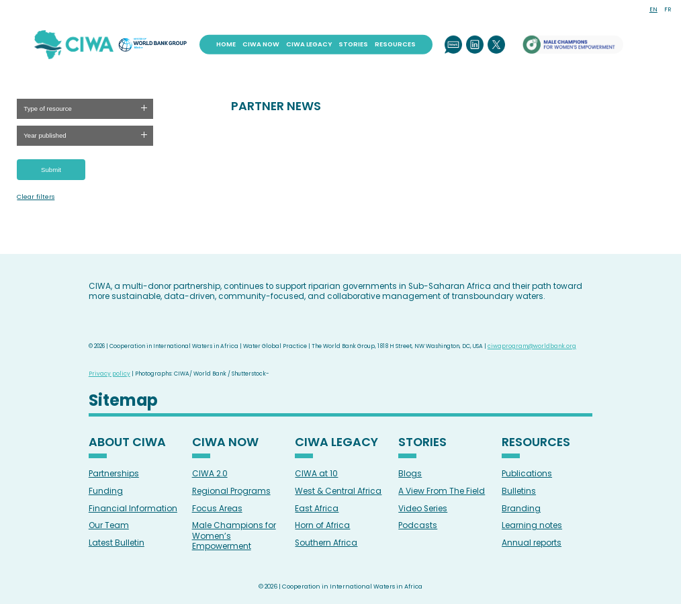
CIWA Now (260, 44)
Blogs (410, 473)
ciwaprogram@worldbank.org (532, 346)
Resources (395, 44)
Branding (521, 508)
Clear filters (35, 196)
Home (226, 44)
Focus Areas (217, 508)
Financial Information (133, 508)
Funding (106, 491)
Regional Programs (231, 491)
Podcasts (417, 525)
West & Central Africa (338, 491)
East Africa (316, 508)
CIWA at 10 (316, 473)
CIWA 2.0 (210, 473)
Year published (45, 135)
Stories (353, 44)
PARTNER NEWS (276, 105)
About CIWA (127, 442)
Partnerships (114, 473)
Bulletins (519, 491)
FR (667, 9)
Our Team (109, 525)
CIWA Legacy (309, 44)
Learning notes (532, 525)
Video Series (422, 508)
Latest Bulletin (116, 542)
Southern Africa (326, 542)
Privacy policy (109, 374)
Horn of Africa (322, 525)
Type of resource (48, 108)
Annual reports (531, 542)
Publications (527, 473)
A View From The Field (441, 491)
